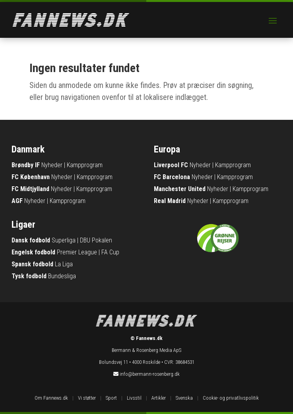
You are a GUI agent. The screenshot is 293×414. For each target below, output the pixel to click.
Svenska (184, 398)
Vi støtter (87, 398)
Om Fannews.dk (51, 398)
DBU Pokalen (96, 240)
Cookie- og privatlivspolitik (231, 398)
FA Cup (110, 252)
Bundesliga (62, 276)
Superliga (64, 240)
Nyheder (51, 165)
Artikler (158, 398)
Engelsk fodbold (33, 252)
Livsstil (134, 398)
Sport (111, 398)
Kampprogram (85, 165)
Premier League (77, 252)
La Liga (64, 264)
